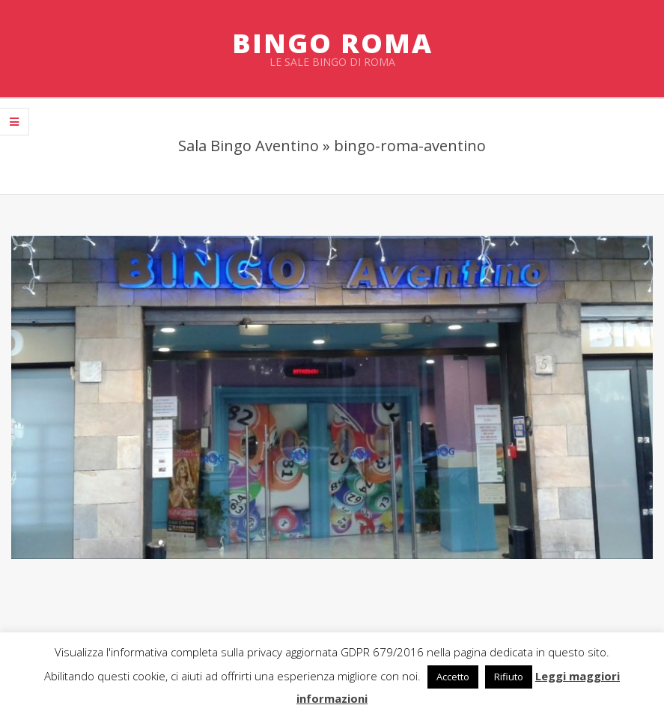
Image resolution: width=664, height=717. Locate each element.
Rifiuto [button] (508, 676)
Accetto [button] (452, 676)
